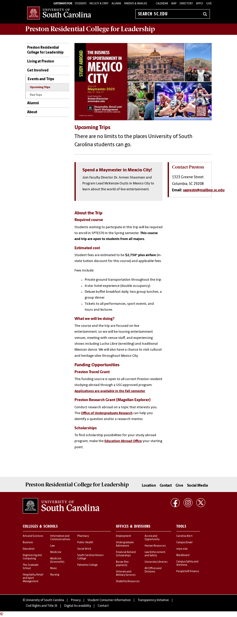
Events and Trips (41, 79)
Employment (123, 536)
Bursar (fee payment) (122, 564)
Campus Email (184, 542)
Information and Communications (60, 538)
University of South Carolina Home (59, 13)
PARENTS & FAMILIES (135, 3)
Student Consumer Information (109, 600)
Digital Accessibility (77, 606)
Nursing (54, 574)
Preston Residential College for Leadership (45, 50)
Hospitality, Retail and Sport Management (33, 578)
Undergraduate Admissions (125, 544)
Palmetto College (87, 565)
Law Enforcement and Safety (155, 554)
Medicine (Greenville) (57, 560)
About (32, 112)
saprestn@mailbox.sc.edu (203, 190)
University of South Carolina (45, 600)
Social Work (84, 549)
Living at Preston (40, 62)
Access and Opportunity (152, 538)
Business (28, 542)
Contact (166, 486)
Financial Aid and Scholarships (126, 554)
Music (53, 568)
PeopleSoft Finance (187, 571)
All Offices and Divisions (153, 570)
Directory (186, 3)
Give (209, 3)
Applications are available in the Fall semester (109, 391)
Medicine (55, 552)
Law (52, 546)
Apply (199, 3)
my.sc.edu (182, 549)
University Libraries (156, 562)
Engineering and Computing (32, 557)
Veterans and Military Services (125, 573)
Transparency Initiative (153, 600)
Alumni (33, 103)
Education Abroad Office (123, 441)
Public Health (85, 542)
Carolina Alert (184, 536)
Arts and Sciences (33, 536)
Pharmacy (83, 536)
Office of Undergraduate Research (107, 413)
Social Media (197, 486)
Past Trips (36, 95)
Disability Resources (127, 581)
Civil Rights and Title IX (41, 606)
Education (29, 549)
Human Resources (155, 546)
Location (149, 486)
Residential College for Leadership (90, 29)
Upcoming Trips (40, 87)
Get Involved (38, 70)
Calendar (162, 3)
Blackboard (182, 555)
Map (174, 3)
